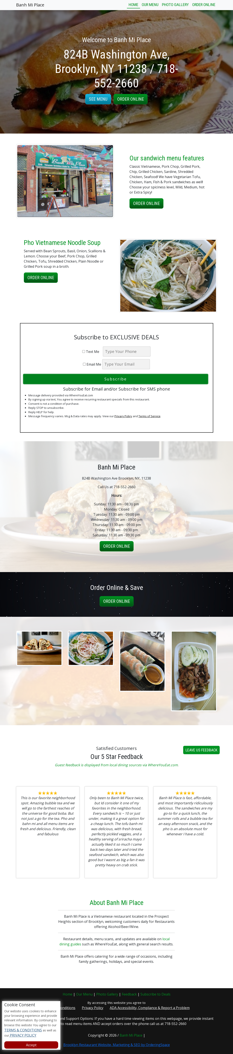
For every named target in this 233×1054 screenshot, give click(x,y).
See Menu (98, 99)
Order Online (203, 4)
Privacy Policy (123, 416)
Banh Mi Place (30, 5)
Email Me (92, 364)
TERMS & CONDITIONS (23, 1030)
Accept (31, 1045)
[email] (126, 364)
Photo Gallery (175, 4)
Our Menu (150, 4)
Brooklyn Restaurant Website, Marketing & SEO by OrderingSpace (116, 1044)
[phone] (127, 351)
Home (133, 4)
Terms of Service (149, 416)
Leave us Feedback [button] (201, 771)
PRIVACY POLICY (22, 1035)
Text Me (92, 351)
